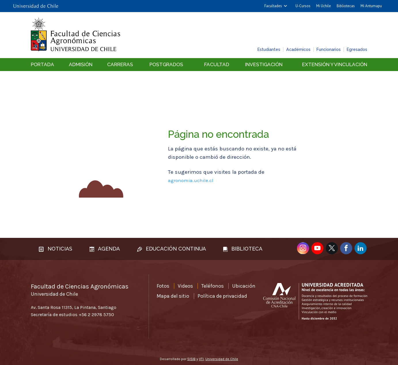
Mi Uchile (323, 5)
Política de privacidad (222, 296)
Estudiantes (268, 49)
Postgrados (166, 64)
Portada (42, 64)
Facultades (273, 5)
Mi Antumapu (371, 5)
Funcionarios (328, 49)
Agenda (105, 249)
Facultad (216, 64)
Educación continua (171, 249)
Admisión (80, 64)
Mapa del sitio (173, 296)
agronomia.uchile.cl (190, 180)
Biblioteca (242, 249)
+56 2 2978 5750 (96, 314)
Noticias (55, 249)
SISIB (191, 359)
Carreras (120, 64)
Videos (185, 286)
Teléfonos (212, 286)
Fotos (163, 286)
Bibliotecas (346, 5)
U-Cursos (302, 5)
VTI (201, 359)
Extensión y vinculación (334, 64)
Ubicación (243, 286)
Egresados (357, 49)
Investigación (264, 64)
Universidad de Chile (221, 359)
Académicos (298, 49)
